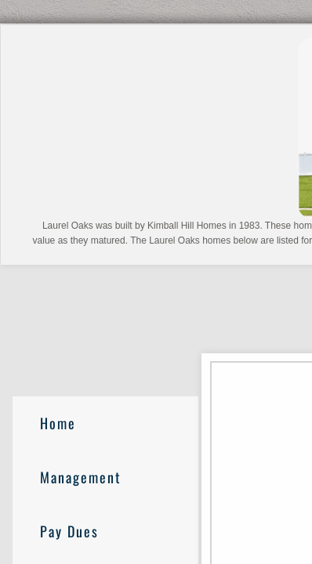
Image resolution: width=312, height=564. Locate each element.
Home (58, 423)
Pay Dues (69, 531)
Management (81, 477)
